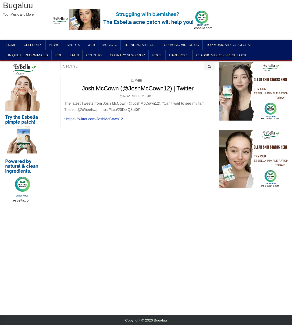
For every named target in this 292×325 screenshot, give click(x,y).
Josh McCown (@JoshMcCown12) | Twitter (137, 88)
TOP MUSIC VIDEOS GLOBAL (229, 45)
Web (91, 45)
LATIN (74, 55)
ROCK (157, 55)
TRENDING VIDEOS (139, 45)
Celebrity (33, 45)
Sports (73, 45)
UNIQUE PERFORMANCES (27, 55)
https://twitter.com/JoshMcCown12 (94, 119)
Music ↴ (110, 45)
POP (58, 55)
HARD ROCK (179, 55)
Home (11, 45)
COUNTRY (94, 55)
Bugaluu (18, 5)
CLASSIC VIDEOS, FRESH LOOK (221, 55)
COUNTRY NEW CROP (127, 55)
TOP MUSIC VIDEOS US (180, 45)
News (54, 45)
